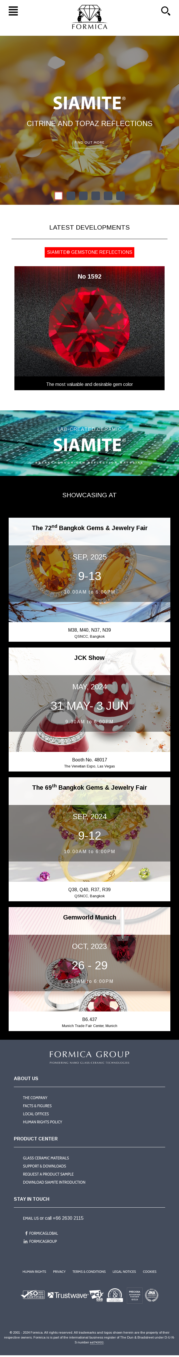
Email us (31, 1219)
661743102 (97, 1344)
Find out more (90, 142)
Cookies (150, 1273)
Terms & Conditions (89, 1273)
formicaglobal (43, 1234)
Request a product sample (48, 1175)
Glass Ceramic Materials (46, 1159)
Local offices (36, 1114)
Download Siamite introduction (54, 1183)
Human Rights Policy (42, 1123)
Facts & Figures (37, 1106)
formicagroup (43, 1242)
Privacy (59, 1273)
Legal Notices (124, 1273)
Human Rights (34, 1273)
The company (35, 1098)
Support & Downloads (44, 1167)
